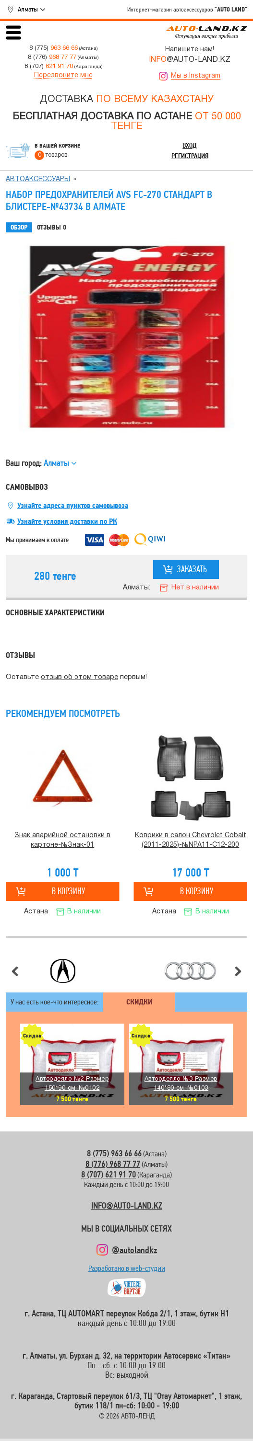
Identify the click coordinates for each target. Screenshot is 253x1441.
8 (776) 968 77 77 (112, 1164)
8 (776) (52, 57)
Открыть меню (13, 32)
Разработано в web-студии (126, 1270)
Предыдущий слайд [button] (15, 971)
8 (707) (48, 66)
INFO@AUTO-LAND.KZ (126, 1205)
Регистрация (189, 156)
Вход (189, 145)
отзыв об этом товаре (79, 677)
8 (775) (53, 48)
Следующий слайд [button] (238, 971)
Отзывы (51, 227)
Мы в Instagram (195, 76)
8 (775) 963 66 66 (114, 1153)
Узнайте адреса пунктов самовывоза (72, 505)
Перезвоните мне (63, 75)
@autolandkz (134, 1250)
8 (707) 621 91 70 (108, 1174)
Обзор (19, 227)
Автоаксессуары (38, 179)
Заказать (192, 569)
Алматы (28, 9)
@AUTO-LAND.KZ (189, 60)
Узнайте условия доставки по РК (67, 521)
